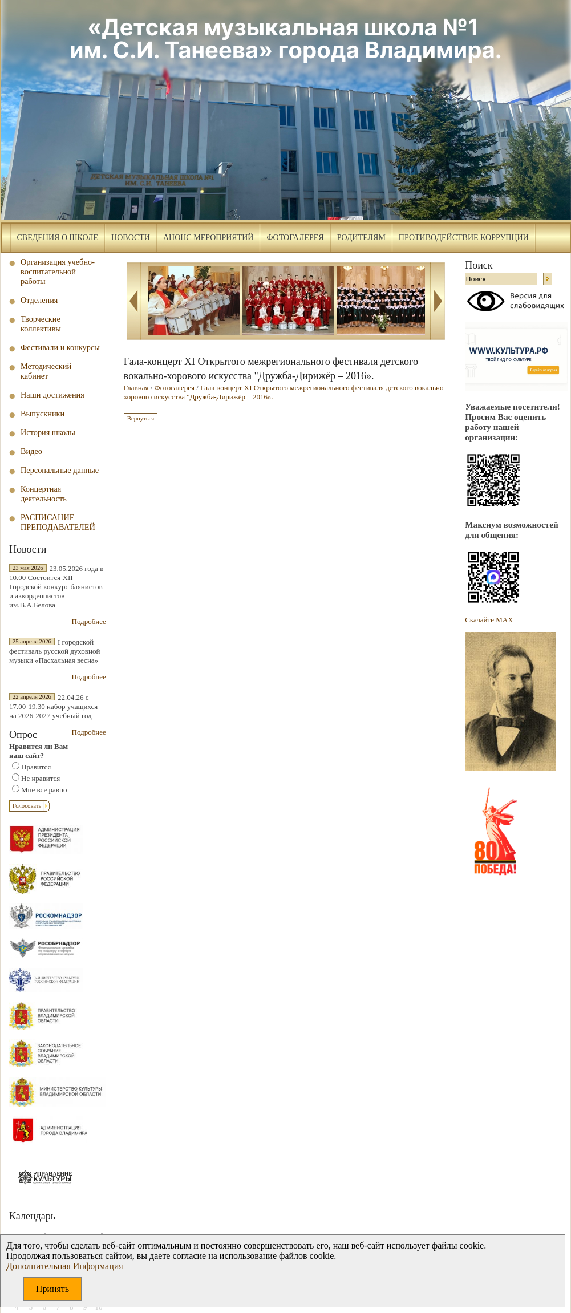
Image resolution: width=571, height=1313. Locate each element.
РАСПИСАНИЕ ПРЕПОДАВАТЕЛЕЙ (58, 522)
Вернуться (140, 418)
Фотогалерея (294, 237)
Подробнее (89, 621)
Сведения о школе (58, 237)
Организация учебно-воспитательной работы (58, 271)
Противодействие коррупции (464, 237)
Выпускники (42, 413)
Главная (136, 387)
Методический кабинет (46, 371)
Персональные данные (60, 470)
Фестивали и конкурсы (60, 347)
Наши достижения (52, 394)
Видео (31, 451)
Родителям (361, 237)
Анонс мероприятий (208, 237)
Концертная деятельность (44, 493)
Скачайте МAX (489, 619)
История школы (48, 432)
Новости (130, 237)
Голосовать (27, 806)
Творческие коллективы (41, 323)
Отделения (39, 300)
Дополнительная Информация (64, 1266)
